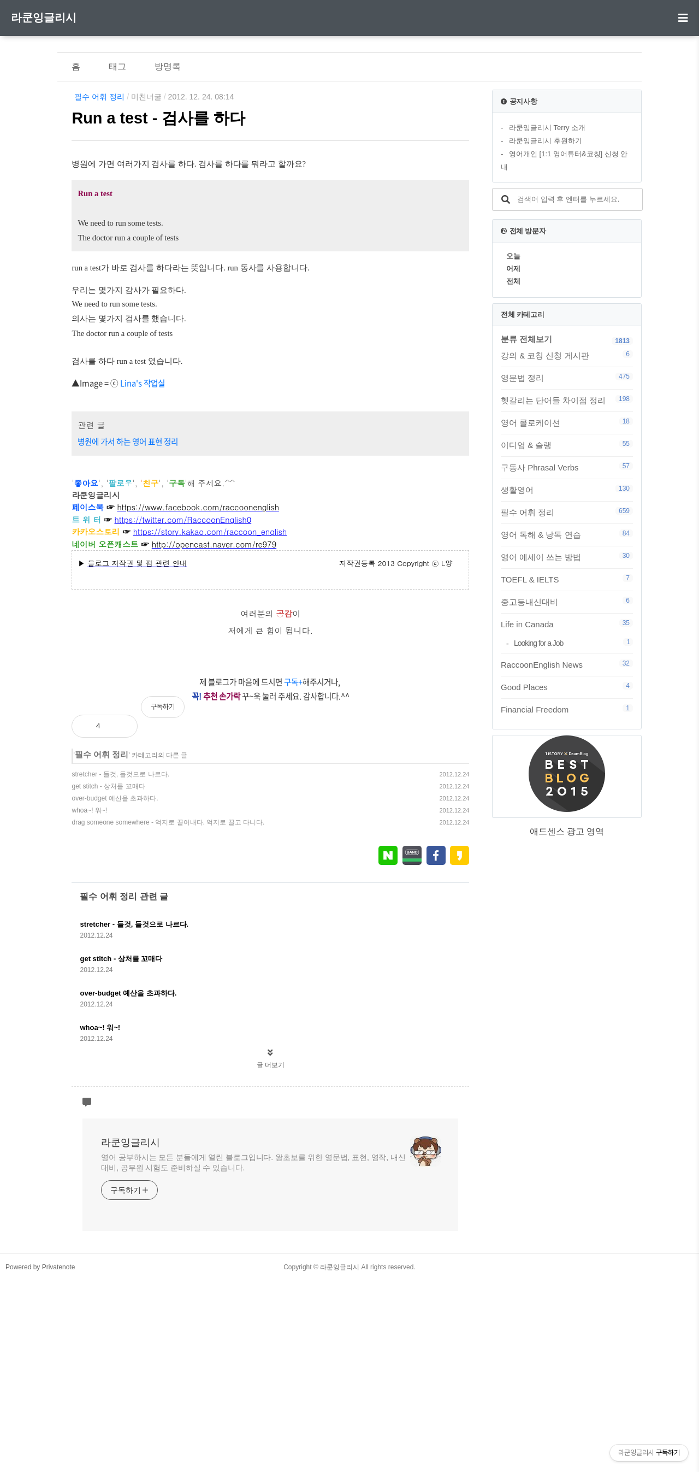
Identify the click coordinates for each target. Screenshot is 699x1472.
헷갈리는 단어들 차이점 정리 (567, 400)
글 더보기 (271, 1256)
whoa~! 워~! (89, 1001)
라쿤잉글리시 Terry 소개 (547, 127)
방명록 (168, 66)
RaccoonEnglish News (567, 664)
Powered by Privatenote (40, 1458)
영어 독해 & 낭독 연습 (567, 534)
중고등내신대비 (567, 602)
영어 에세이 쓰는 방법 (567, 557)
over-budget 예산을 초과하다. (115, 989)
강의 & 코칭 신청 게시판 (567, 355)
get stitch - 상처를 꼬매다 (108, 977)
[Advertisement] (270, 244)
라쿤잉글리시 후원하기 (545, 141)
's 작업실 (150, 574)
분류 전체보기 (526, 339)
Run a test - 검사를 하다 (158, 118)
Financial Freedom (567, 709)
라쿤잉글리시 (43, 17)
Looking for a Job (573, 642)
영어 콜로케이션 (567, 422)
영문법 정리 (567, 377)
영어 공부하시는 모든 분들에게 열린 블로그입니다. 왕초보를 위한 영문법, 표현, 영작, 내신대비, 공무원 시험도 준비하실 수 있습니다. (253, 1353)
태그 (117, 66)
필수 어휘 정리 (99, 96)
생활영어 (567, 489)
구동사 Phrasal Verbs (567, 467)
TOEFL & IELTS (567, 579)
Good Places (567, 687)
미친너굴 (146, 96)
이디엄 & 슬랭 (567, 445)
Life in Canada (567, 624)
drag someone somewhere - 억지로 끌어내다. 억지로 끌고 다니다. (168, 1013)
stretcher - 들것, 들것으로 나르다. (120, 965)
